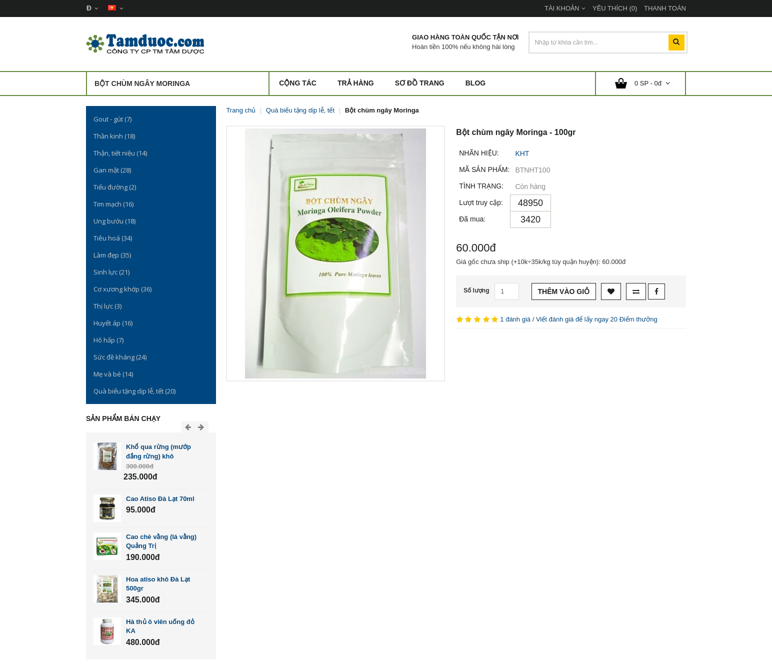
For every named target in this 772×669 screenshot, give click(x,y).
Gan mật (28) (112, 170)
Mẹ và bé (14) (113, 374)
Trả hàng (356, 83)
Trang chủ (241, 110)
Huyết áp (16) (113, 323)
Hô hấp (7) (109, 340)
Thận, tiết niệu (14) (120, 153)
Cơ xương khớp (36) (123, 289)
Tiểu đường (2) (115, 187)
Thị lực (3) (108, 306)
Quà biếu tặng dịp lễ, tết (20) (135, 391)
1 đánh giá (515, 319)
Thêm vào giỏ (564, 292)
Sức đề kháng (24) (120, 357)
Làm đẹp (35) (112, 255)
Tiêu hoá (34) (113, 238)
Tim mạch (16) (114, 204)
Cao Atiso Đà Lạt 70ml (160, 498)
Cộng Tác (297, 83)
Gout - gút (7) (113, 119)
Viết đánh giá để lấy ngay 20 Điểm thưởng (597, 319)
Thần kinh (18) (114, 136)
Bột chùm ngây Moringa (382, 110)
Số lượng (476, 290)
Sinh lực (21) (112, 272)
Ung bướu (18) (115, 221)
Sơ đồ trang (419, 83)
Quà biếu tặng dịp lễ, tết (300, 110)
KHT (522, 154)
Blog (476, 83)
